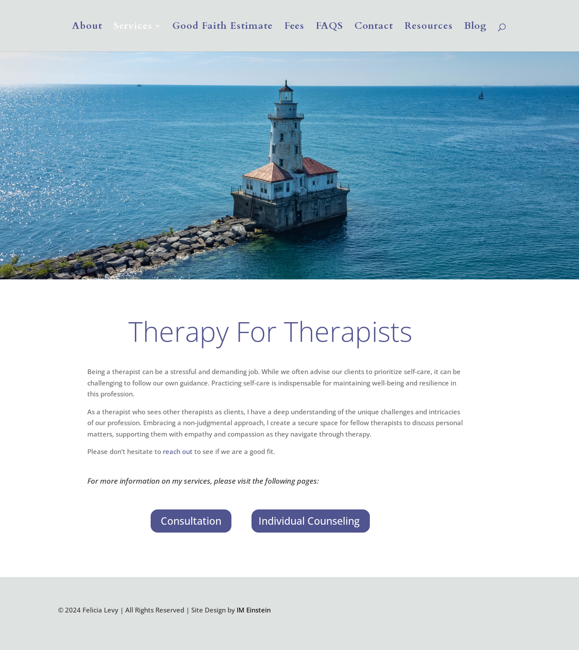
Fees (294, 27)
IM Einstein (254, 609)
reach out (178, 451)
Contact (374, 27)
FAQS (329, 27)
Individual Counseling (309, 521)
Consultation (191, 521)
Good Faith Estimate (222, 27)
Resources (428, 27)
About (87, 27)
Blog (475, 27)
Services (133, 27)
